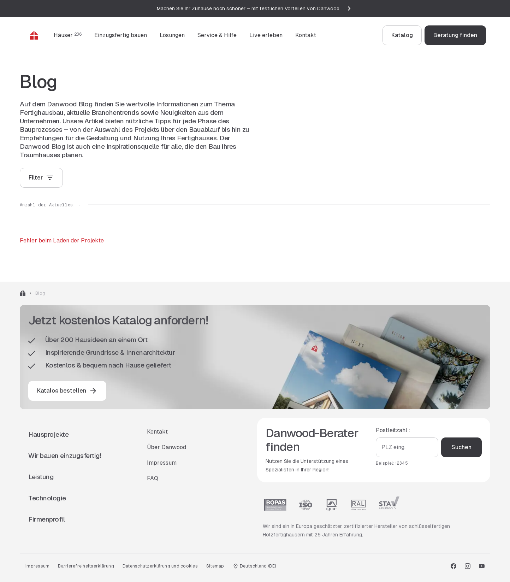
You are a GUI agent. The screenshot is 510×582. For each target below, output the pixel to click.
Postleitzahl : (393, 430)
